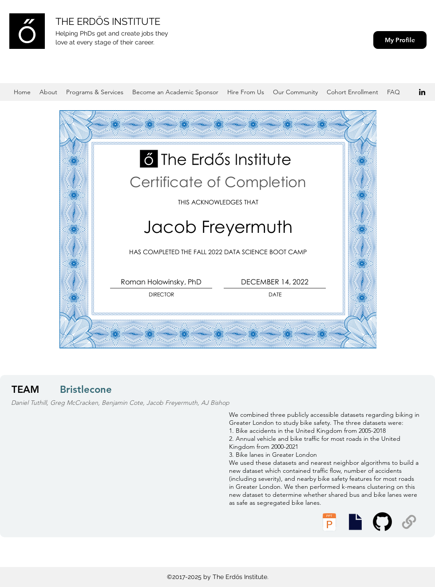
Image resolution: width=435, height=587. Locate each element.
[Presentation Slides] (355, 522)
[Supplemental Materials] (409, 522)
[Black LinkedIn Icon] (422, 92)
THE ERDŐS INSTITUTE (107, 21)
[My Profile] (400, 40)
